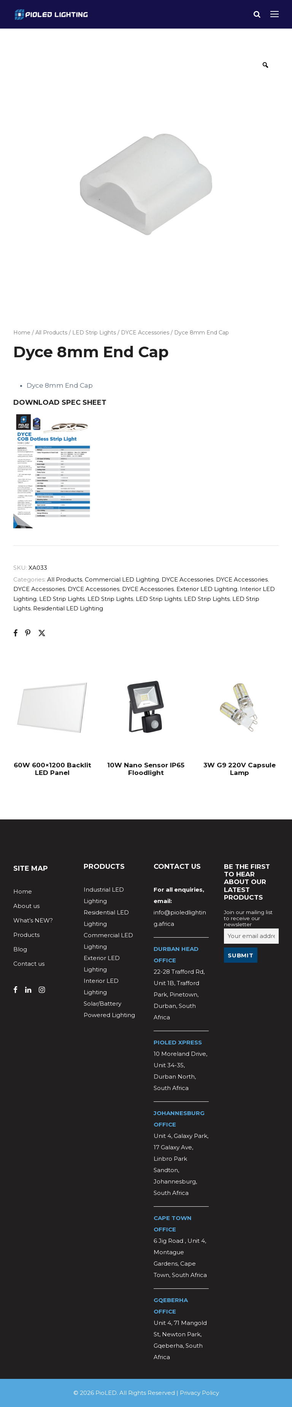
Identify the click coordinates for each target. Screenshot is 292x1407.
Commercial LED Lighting (122, 579)
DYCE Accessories (145, 332)
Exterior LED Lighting (206, 589)
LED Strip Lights (94, 332)
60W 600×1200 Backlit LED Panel (52, 768)
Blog (20, 949)
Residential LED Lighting (68, 608)
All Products (51, 332)
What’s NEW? (33, 920)
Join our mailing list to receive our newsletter (248, 918)
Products (26, 934)
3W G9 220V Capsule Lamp (239, 768)
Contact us (28, 963)
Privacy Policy (199, 1392)
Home (21, 332)
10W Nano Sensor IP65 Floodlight (145, 768)
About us (26, 905)
